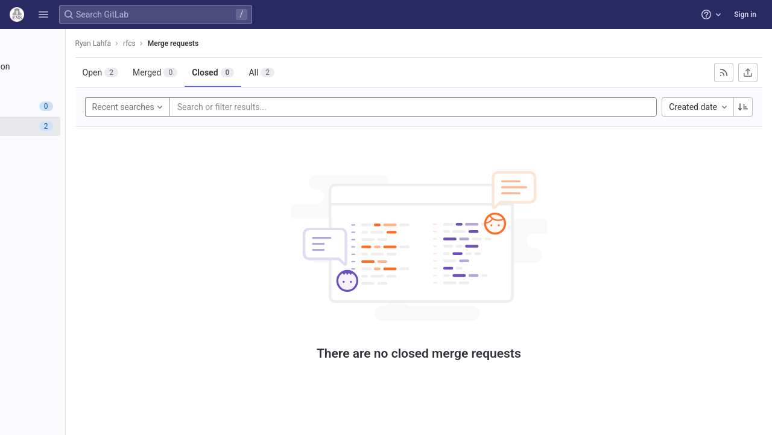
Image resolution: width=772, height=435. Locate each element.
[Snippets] (77, 226)
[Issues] (77, 106)
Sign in (745, 14)
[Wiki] (77, 206)
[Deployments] (77, 146)
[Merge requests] (77, 126)
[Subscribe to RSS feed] (723, 72)
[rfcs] (77, 42)
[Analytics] (77, 186)
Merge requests (261, 43)
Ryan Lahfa (182, 43)
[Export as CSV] (748, 72)
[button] (43, 14)
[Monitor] (77, 166)
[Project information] (77, 66)
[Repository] (77, 86)
